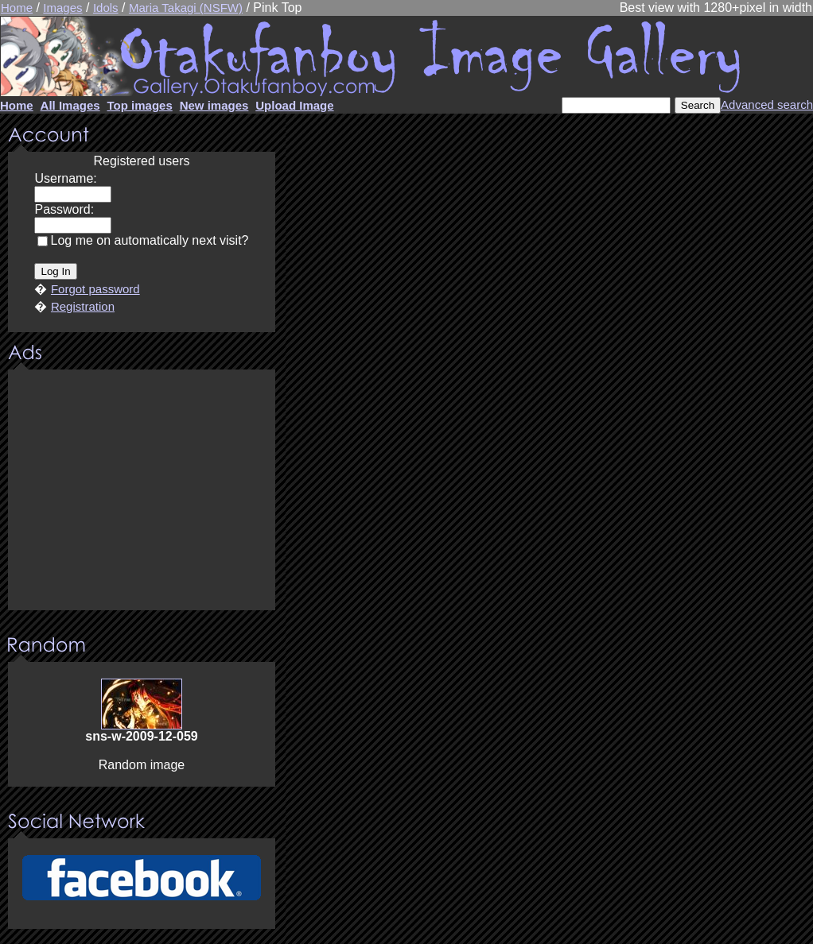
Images (62, 7)
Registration (83, 306)
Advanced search (767, 104)
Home (17, 7)
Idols (106, 7)
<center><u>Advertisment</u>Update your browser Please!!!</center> (141, 491)
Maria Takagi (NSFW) (186, 7)
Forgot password (95, 289)
